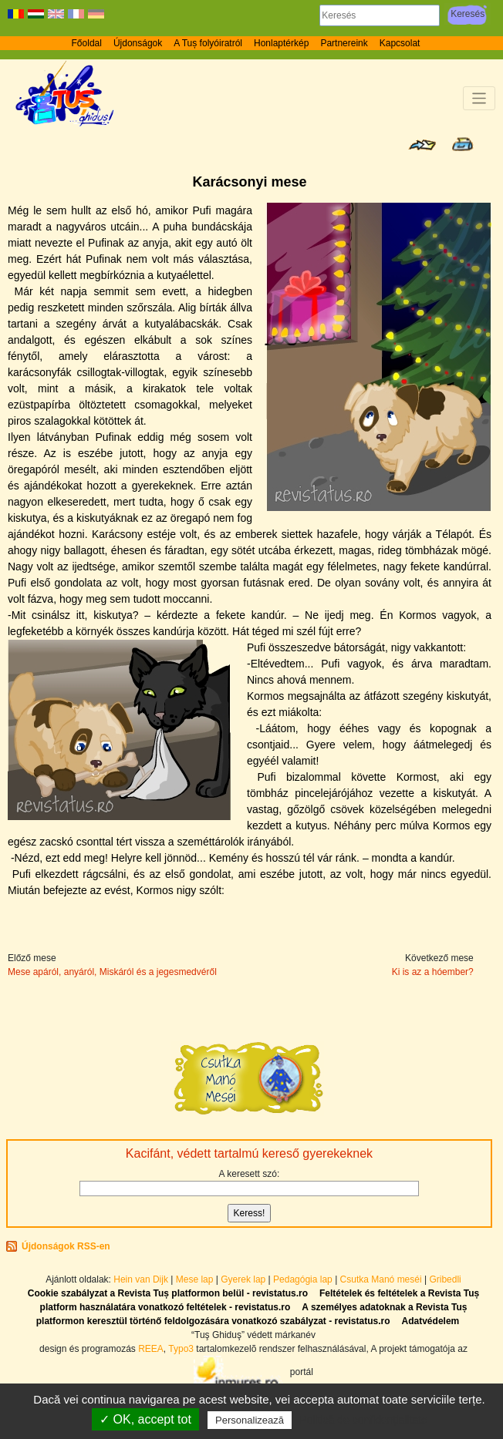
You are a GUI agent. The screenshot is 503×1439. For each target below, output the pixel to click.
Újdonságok (137, 43)
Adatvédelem (431, 1321)
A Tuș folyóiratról (208, 43)
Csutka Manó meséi (382, 1279)
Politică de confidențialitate (363, 1420)
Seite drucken (462, 144)
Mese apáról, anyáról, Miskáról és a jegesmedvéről (112, 972)
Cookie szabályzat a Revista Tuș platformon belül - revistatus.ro (168, 1293)
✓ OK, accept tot (145, 1419)
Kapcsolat (400, 43)
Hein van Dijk (140, 1279)
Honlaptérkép (281, 43)
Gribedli (445, 1279)
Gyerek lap (244, 1279)
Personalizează (249, 1420)
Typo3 (181, 1348)
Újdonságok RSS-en (66, 1246)
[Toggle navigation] (479, 98)
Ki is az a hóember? (433, 972)
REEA (151, 1348)
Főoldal (87, 43)
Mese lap (195, 1279)
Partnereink (343, 43)
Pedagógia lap (304, 1279)
